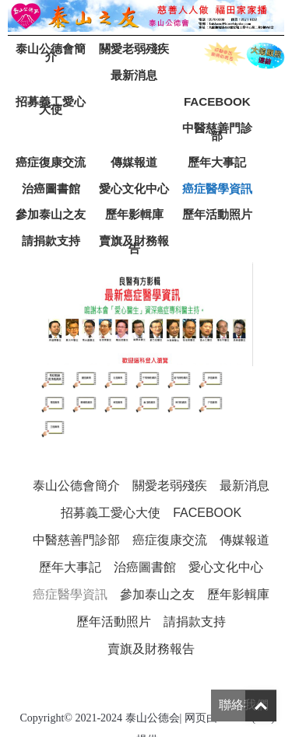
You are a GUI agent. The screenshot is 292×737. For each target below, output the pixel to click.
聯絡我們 (244, 704)
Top (260, 705)
